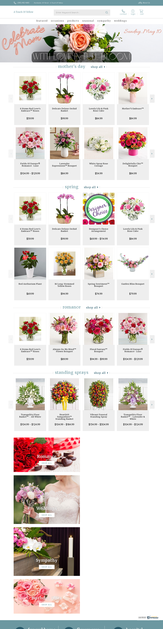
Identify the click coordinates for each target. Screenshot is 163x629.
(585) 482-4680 (23, 3)
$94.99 (64, 293)
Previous (10, 99)
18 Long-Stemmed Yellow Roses (64, 285)
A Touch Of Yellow (23, 12)
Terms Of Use (102, 627)
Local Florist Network (130, 627)
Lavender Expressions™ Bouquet (64, 164)
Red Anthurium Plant (30, 284)
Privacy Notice (115, 627)
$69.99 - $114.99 (99, 238)
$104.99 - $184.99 (64, 424)
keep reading (96, 565)
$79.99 (133, 293)
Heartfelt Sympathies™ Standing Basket (64, 416)
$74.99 (98, 293)
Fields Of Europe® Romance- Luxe (30, 164)
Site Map (144, 627)
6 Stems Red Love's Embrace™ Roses (30, 109)
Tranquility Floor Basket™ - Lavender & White (133, 416)
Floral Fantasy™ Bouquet (98, 350)
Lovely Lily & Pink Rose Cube (98, 109)
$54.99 (98, 173)
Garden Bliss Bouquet (132, 284)
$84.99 (98, 118)
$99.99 (64, 118)
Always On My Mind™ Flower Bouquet (64, 350)
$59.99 (30, 118)
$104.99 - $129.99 (30, 173)
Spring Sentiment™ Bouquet (98, 285)
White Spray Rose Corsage (98, 164)
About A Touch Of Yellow (24, 560)
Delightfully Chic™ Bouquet (133, 164)
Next (152, 99)
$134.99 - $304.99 (99, 424)
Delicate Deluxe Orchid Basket (64, 109)
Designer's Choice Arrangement (98, 230)
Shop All (97, 67)
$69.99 (30, 293)
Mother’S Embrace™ (133, 108)
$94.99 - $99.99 (98, 359)
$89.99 (64, 359)
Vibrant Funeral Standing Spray (98, 415)
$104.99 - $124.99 (30, 424)
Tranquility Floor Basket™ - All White (30, 415)
